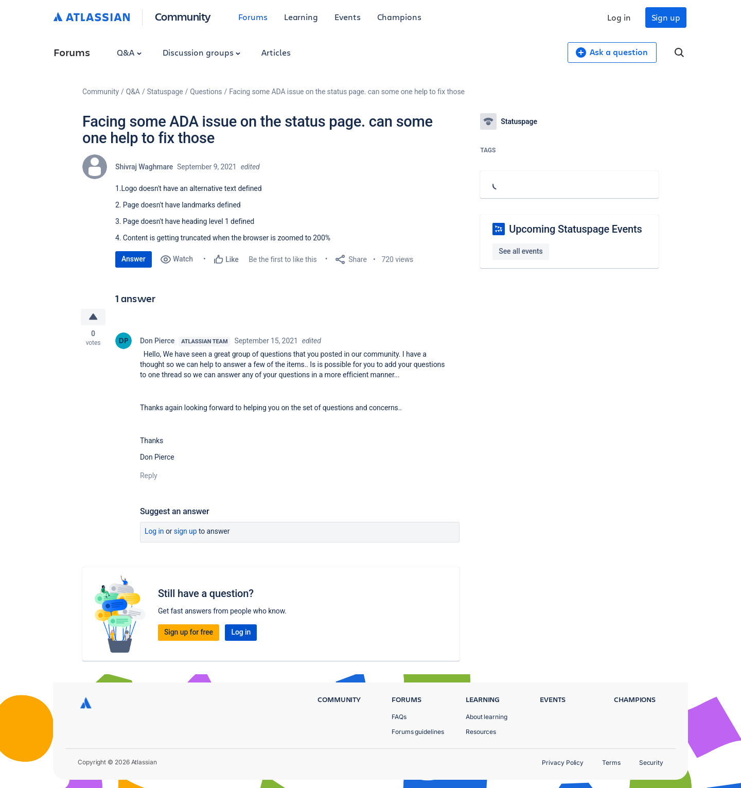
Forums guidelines (418, 732)
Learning (301, 16)
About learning (486, 717)
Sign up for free (188, 633)
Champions (399, 16)
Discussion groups (202, 52)
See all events (520, 251)
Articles (275, 52)
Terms (611, 762)
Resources (481, 732)
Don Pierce (157, 342)
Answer (133, 259)
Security (651, 762)
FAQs (399, 717)
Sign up (665, 17)
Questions (206, 91)
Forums (253, 16)
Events (347, 16)
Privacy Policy (563, 762)
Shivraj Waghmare (144, 167)
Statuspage (165, 91)
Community (183, 16)
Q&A (129, 52)
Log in (619, 17)
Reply (148, 476)
